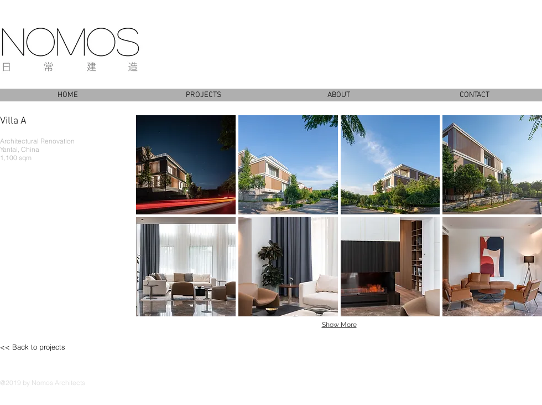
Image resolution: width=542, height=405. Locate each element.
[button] (186, 164)
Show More (339, 325)
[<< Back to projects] (47, 347)
